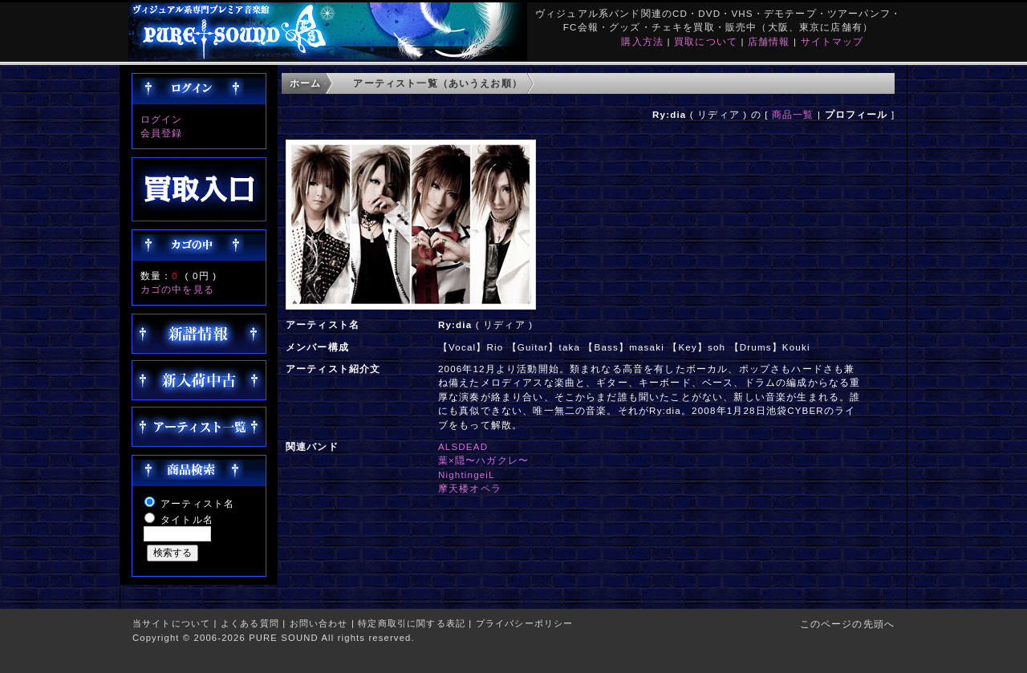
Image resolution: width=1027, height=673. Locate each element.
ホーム (305, 83)
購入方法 (642, 41)
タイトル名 (186, 519)
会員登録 (161, 133)
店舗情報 (769, 41)
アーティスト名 (197, 503)
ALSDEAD (463, 446)
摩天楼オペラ (469, 488)
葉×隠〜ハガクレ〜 (483, 460)
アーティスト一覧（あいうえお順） (437, 83)
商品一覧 (793, 114)
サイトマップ (832, 41)
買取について (705, 41)
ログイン (161, 119)
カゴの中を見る (177, 289)
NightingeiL (466, 474)
